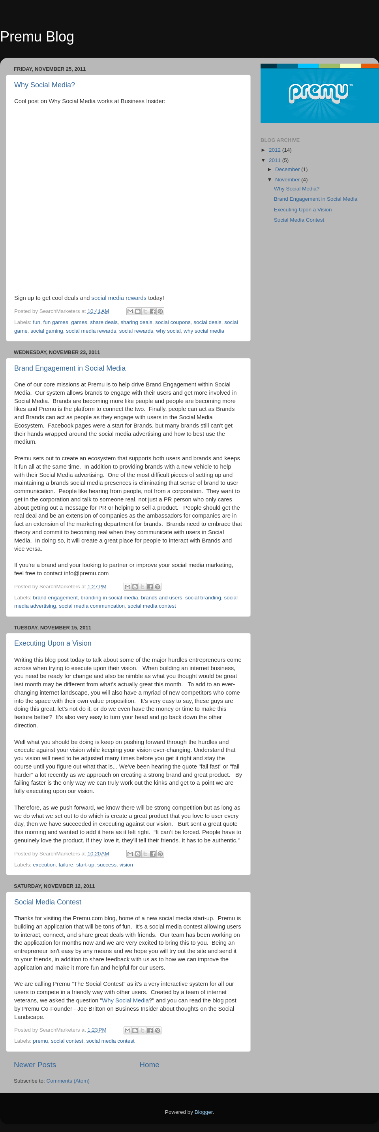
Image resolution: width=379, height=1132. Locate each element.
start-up (85, 865)
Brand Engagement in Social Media (70, 368)
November (288, 180)
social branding (203, 598)
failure (66, 865)
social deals (207, 322)
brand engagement (55, 598)
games (79, 322)
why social (168, 331)
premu (40, 1041)
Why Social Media (125, 1000)
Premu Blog (37, 36)
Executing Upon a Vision (53, 643)
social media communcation (92, 606)
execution (44, 865)
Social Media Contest (47, 902)
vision (126, 865)
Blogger (204, 1112)
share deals (104, 322)
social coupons (172, 322)
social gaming (46, 331)
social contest (67, 1041)
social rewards (136, 331)
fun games (55, 322)
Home (149, 1064)
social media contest (152, 606)
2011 (275, 160)
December (288, 169)
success (106, 865)
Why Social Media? (44, 85)
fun (36, 322)
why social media (204, 331)
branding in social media (109, 598)
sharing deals (136, 322)
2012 (275, 150)
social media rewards (119, 298)
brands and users (161, 598)
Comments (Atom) (68, 1081)
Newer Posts (35, 1064)
